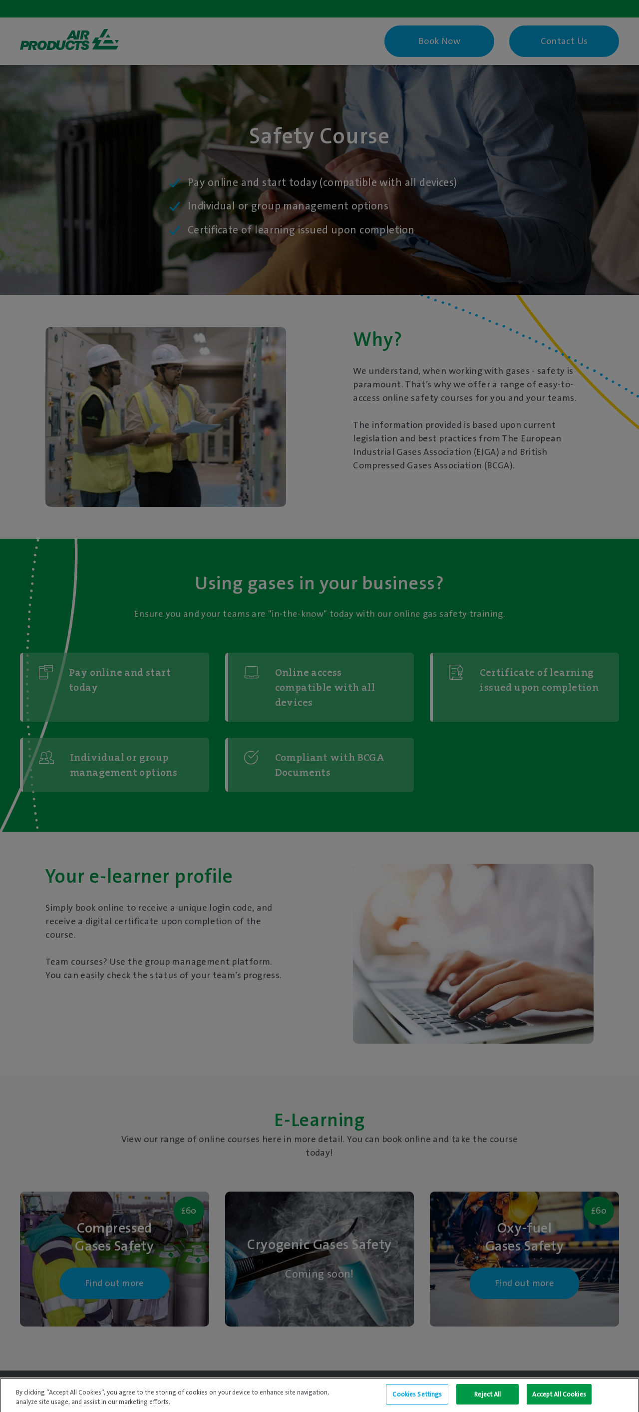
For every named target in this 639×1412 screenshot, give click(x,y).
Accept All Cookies (559, 1398)
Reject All (487, 1398)
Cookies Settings (417, 1398)
